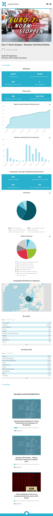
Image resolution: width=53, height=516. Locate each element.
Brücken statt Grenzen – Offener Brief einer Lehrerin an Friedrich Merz (26, 459)
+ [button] (3, 285)
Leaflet (15, 310)
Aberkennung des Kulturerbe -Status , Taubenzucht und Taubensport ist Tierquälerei (26, 423)
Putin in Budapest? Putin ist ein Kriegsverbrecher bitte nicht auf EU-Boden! (26, 496)
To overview (6, 65)
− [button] (3, 288)
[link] (50, 4)
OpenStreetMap (35, 310)
